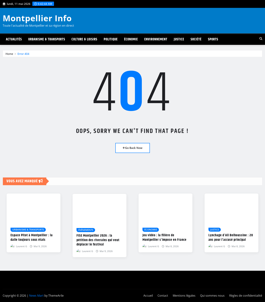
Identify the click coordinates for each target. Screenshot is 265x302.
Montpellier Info (37, 18)
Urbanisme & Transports (46, 39)
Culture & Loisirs (84, 39)
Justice (179, 39)
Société (196, 39)
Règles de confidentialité (245, 296)
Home (9, 56)
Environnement (155, 39)
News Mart (36, 296)
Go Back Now (132, 148)
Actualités (14, 39)
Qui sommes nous (212, 296)
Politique (111, 39)
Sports (213, 39)
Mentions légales (184, 296)
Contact (163, 296)
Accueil (148, 296)
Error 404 (23, 56)
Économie (131, 39)
